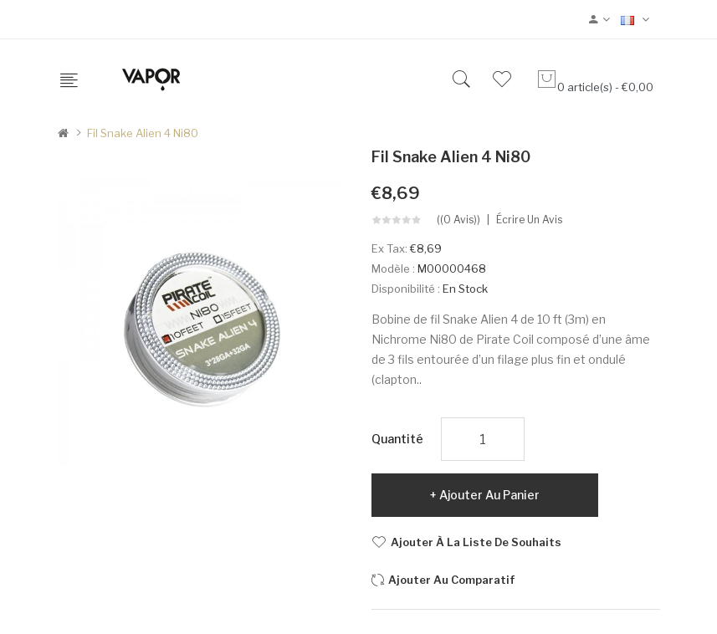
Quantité (397, 439)
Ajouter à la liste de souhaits (476, 542)
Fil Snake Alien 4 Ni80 (142, 133)
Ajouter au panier (489, 495)
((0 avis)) (458, 220)
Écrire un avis (529, 220)
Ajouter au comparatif (451, 579)
